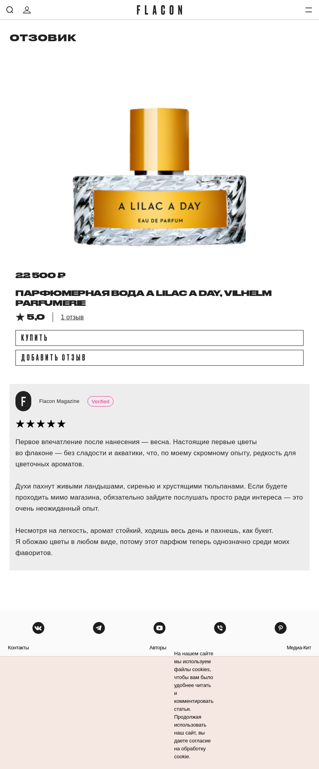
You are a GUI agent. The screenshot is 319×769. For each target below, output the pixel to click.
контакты (18, 648)
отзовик (42, 37)
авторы (157, 648)
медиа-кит (299, 648)
